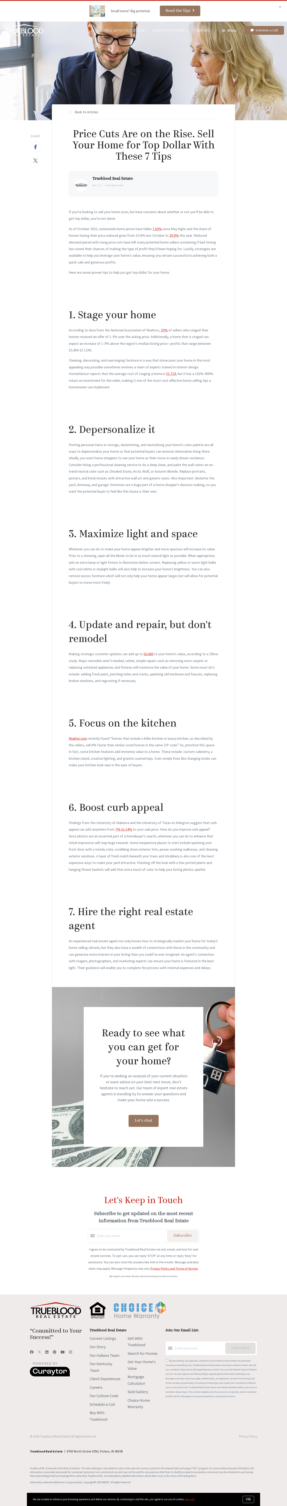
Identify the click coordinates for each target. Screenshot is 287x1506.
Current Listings (103, 1338)
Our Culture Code (104, 1395)
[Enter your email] (131, 1236)
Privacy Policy (201, 1373)
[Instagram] (70, 1352)
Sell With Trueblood (124, 30)
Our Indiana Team (104, 1355)
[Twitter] (39, 1352)
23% (164, 330)
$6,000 (148, 654)
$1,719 (171, 373)
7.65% (157, 229)
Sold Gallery (138, 1391)
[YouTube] (63, 1352)
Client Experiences (105, 1378)
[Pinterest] (54, 1352)
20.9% (174, 235)
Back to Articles (86, 112)
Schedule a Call (102, 1404)
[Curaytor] (50, 1375)
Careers (202, 30)
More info (190, 1499)
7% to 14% (123, 829)
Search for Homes (169, 30)
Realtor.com (78, 738)
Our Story (98, 1346)
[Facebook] (31, 1352)
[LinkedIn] (46, 1352)
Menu (229, 30)
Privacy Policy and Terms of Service (174, 1268)
